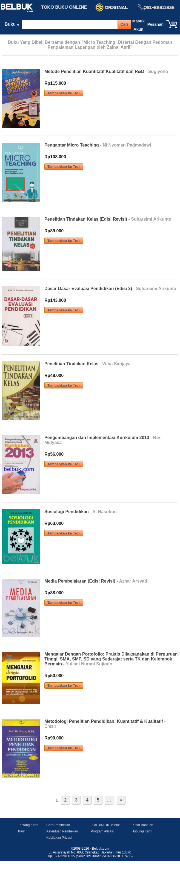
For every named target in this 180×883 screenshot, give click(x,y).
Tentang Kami (28, 825)
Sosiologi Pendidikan (66, 511)
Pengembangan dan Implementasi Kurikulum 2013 (96, 437)
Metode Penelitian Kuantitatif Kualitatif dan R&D (94, 71)
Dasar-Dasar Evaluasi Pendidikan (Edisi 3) (88, 288)
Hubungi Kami (142, 831)
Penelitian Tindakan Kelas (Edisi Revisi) (85, 219)
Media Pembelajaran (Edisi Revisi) (79, 581)
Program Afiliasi (102, 831)
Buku (12, 25)
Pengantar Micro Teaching (71, 145)
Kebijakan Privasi (59, 838)
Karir (21, 831)
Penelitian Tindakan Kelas (71, 363)
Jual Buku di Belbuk (105, 825)
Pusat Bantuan (142, 825)
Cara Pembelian (58, 825)
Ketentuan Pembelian (62, 831)
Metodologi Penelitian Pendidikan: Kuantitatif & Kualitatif (103, 721)
